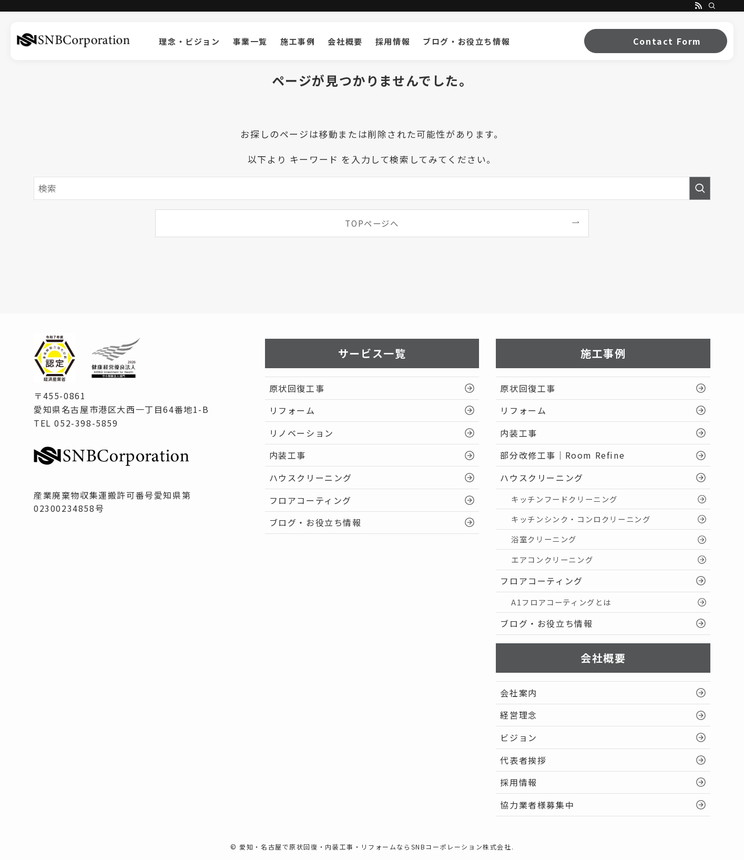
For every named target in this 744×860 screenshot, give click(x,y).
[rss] (698, 6)
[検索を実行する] (699, 188)
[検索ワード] (372, 188)
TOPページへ (372, 223)
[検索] (712, 6)
